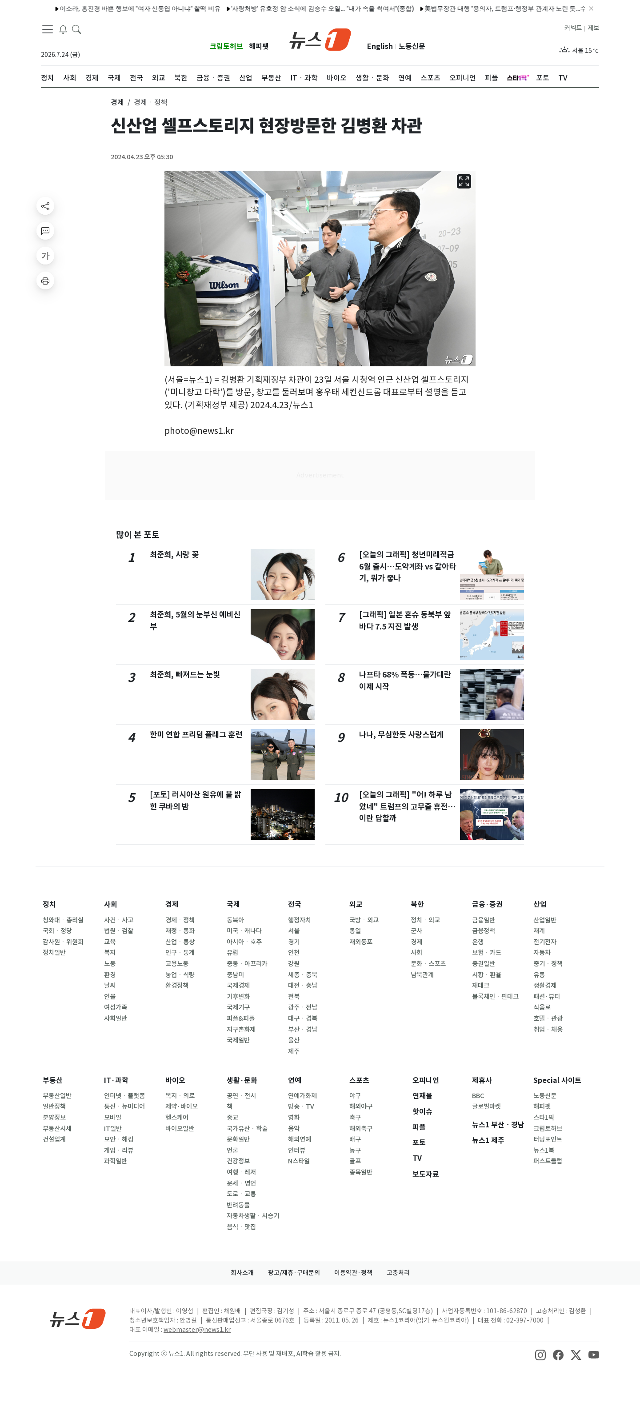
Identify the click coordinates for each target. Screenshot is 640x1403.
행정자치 (299, 920)
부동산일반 (57, 1096)
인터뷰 (296, 1150)
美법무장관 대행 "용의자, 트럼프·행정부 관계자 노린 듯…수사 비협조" (495, 8)
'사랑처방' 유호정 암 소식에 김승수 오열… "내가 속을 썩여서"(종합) (298, 8)
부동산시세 (57, 1129)
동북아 (235, 920)
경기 (294, 942)
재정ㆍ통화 (180, 931)
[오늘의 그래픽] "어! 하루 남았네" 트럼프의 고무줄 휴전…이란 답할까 (407, 806)
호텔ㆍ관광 (548, 1018)
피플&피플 (241, 1018)
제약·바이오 (181, 1106)
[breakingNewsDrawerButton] (63, 28)
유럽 (232, 953)
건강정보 (238, 1161)
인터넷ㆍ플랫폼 (124, 1096)
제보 (593, 28)
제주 (294, 1051)
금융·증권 (487, 904)
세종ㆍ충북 (302, 975)
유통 (539, 975)
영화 (294, 1118)
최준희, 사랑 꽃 (174, 554)
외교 (356, 904)
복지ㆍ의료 (180, 1096)
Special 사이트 (557, 1080)
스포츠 (359, 1080)
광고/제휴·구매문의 (294, 1273)
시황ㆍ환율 (486, 975)
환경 (110, 975)
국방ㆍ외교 (364, 920)
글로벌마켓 (486, 1106)
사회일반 (115, 1018)
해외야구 (360, 1106)
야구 (355, 1096)
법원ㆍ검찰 (118, 931)
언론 (232, 1150)
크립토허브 (226, 46)
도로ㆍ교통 (241, 1194)
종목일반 (360, 1172)
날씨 (110, 986)
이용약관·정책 (353, 1273)
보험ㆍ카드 (486, 953)
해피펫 (259, 46)
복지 (110, 953)
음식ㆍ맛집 (241, 1227)
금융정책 (483, 931)
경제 (172, 904)
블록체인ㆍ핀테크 (495, 997)
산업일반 (544, 920)
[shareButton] (45, 206)
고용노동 (176, 964)
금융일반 (483, 920)
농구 (355, 1150)
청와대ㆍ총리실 (63, 920)
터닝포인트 (547, 1139)
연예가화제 (302, 1096)
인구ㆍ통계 (180, 953)
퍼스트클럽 (547, 1161)
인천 (294, 953)
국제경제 (238, 986)
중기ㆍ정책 (548, 964)
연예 (294, 1080)
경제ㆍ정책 (180, 920)
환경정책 (176, 986)
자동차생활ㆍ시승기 (253, 1216)
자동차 (542, 953)
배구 (355, 1139)
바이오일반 (179, 1129)
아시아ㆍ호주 (244, 942)
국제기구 (238, 1007)
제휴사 (482, 1080)
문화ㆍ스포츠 (428, 964)
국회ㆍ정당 (57, 931)
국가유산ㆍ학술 (247, 1129)
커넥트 (573, 28)
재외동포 (360, 942)
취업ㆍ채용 (548, 1030)
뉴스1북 (543, 1150)
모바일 (112, 1118)
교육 (110, 942)
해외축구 (360, 1129)
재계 (539, 931)
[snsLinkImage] (540, 1354)
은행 (478, 942)
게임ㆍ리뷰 (118, 1150)
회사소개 (242, 1273)
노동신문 (412, 46)
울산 (294, 1040)
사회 (110, 904)
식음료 (542, 1007)
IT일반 (113, 1129)
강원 (294, 964)
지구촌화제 (241, 1030)
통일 (355, 931)
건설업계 (54, 1139)
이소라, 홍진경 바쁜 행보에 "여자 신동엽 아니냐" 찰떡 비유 (116, 8)
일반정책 (54, 1106)
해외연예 (299, 1139)
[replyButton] (45, 231)
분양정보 (54, 1118)
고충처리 (398, 1273)
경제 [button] (117, 102)
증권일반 (483, 964)
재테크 (480, 986)
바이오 (175, 1080)
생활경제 (544, 986)
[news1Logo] (78, 1318)
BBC (478, 1096)
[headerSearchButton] (76, 28)
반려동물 (238, 1205)
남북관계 (422, 975)
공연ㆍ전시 (241, 1096)
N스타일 (299, 1161)
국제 (233, 904)
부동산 (53, 1080)
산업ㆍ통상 (180, 942)
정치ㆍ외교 (425, 920)
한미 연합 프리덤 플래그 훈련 (196, 735)
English (380, 46)
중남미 (235, 975)
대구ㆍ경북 (302, 1018)
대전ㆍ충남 (302, 986)
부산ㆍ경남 (302, 1030)
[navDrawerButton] (47, 29)
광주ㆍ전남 (302, 1007)
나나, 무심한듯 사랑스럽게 (401, 735)
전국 (294, 904)
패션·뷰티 (546, 997)
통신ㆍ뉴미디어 (124, 1106)
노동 (110, 964)
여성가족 (115, 1007)
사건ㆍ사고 (118, 920)
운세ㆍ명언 (241, 1183)
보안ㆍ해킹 (118, 1139)
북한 (417, 904)
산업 (540, 904)
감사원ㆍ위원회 (63, 942)
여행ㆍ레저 (241, 1172)
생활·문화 (242, 1080)
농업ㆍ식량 (180, 975)
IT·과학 (116, 1080)
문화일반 (238, 1139)
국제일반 (238, 1040)
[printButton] (45, 280)
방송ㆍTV (301, 1106)
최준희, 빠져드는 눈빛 (185, 674)
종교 (232, 1118)
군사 (416, 931)
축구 (355, 1118)
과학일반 (115, 1161)
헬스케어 (176, 1118)
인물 (110, 997)
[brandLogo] (320, 39)
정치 (49, 904)
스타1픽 (543, 1118)
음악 (294, 1129)
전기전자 (544, 942)
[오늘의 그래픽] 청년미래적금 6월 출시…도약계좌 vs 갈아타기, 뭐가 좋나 (407, 566)
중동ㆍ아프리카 (247, 964)
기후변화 (238, 997)
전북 (294, 997)
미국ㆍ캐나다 (244, 931)
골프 (355, 1161)
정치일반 (54, 953)
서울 (294, 931)
